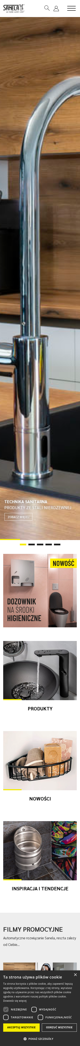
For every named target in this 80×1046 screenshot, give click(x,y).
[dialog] (40, 1008)
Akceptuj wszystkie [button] (21, 1027)
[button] (40, 1038)
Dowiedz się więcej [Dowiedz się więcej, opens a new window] (15, 1001)
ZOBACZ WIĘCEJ (18, 517)
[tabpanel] (40, 278)
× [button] (75, 975)
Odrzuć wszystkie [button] (59, 1027)
